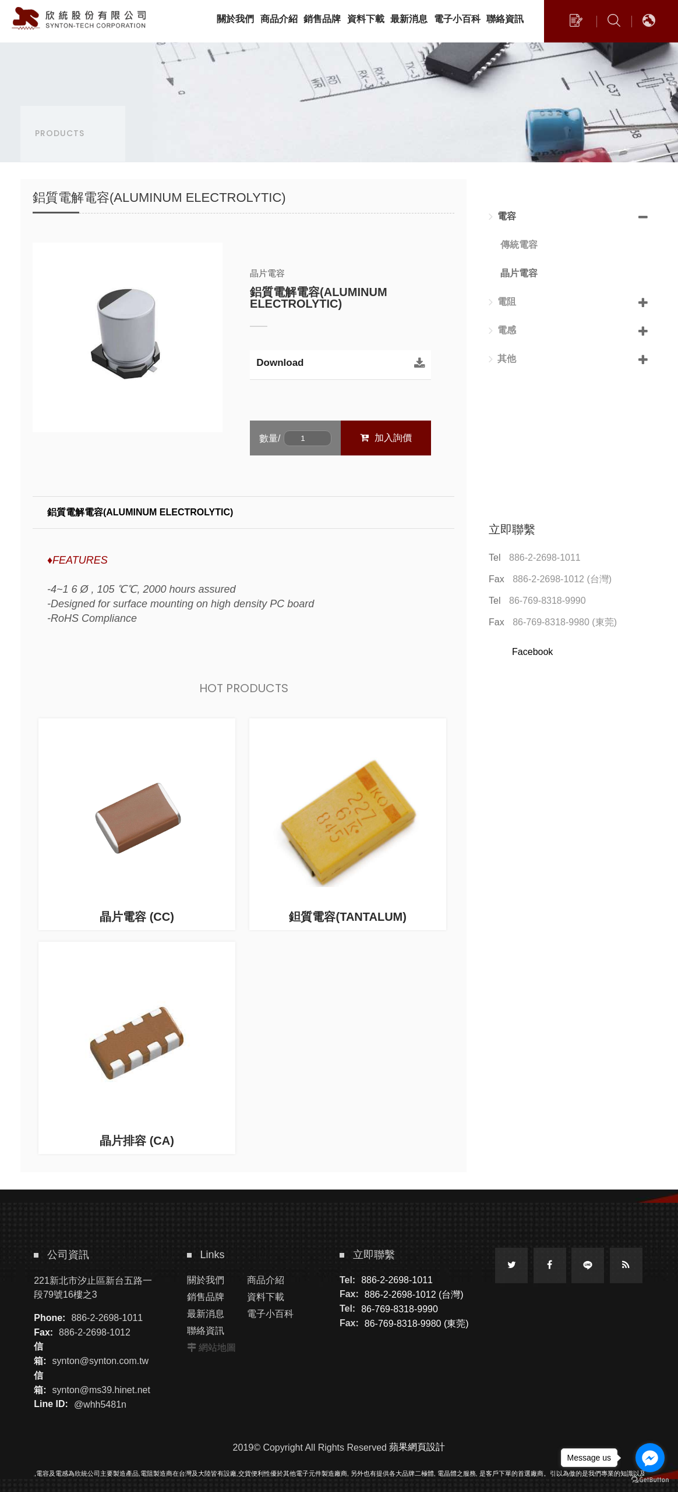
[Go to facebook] (650, 1457)
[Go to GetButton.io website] (650, 1480)
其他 (502, 358)
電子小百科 (270, 1314)
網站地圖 (217, 1347)
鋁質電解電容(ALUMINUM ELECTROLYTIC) (140, 512)
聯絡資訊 (205, 1331)
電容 (502, 216)
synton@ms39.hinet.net (101, 1390)
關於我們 (205, 1280)
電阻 (502, 301)
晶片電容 (519, 273)
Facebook (532, 652)
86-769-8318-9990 (547, 601)
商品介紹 (265, 1280)
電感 (502, 330)
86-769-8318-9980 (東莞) (565, 622)
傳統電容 (519, 245)
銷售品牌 (205, 1297)
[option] (128, 337)
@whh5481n (100, 1404)
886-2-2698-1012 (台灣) (562, 579)
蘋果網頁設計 (417, 1447)
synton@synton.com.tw (100, 1361)
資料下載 (265, 1297)
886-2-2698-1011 (545, 557)
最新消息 (205, 1314)
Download (279, 362)
